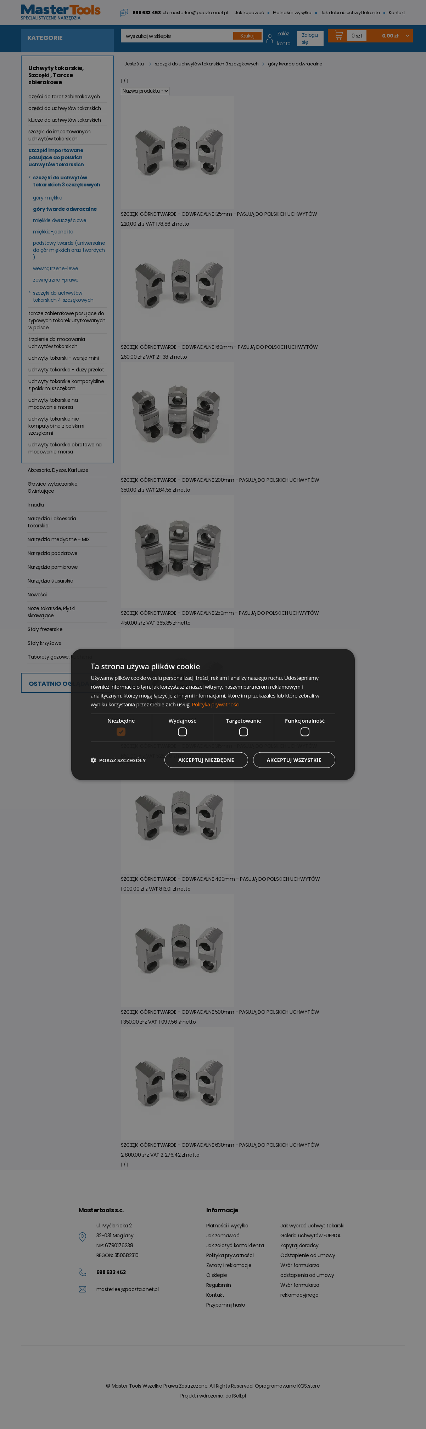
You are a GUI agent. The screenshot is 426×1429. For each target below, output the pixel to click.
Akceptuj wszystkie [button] (294, 759)
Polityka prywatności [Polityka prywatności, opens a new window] (215, 703)
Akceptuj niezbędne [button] (206, 759)
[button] (118, 760)
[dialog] (213, 714)
